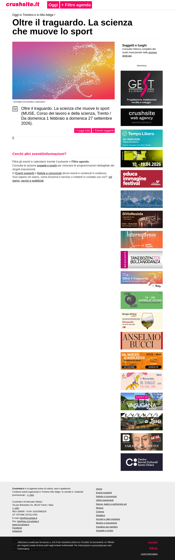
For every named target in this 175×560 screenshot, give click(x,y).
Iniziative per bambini (107, 527)
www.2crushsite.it (20, 524)
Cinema (100, 511)
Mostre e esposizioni (106, 523)
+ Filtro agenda (76, 5)
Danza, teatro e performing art (111, 504)
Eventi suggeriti (24, 173)
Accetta (153, 542)
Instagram (17, 531)
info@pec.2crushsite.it (28, 521)
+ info (30, 495)
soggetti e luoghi (47, 165)
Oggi (53, 5)
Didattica (100, 515)
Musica (99, 508)
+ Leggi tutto (82, 130)
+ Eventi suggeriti (103, 130)
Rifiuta (153, 548)
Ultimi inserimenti (104, 500)
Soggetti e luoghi (134, 45)
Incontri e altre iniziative (108, 519)
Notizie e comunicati (49, 173)
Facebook (17, 528)
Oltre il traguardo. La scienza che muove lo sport (72, 27)
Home (99, 489)
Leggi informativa (149, 554)
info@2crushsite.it (28, 518)
